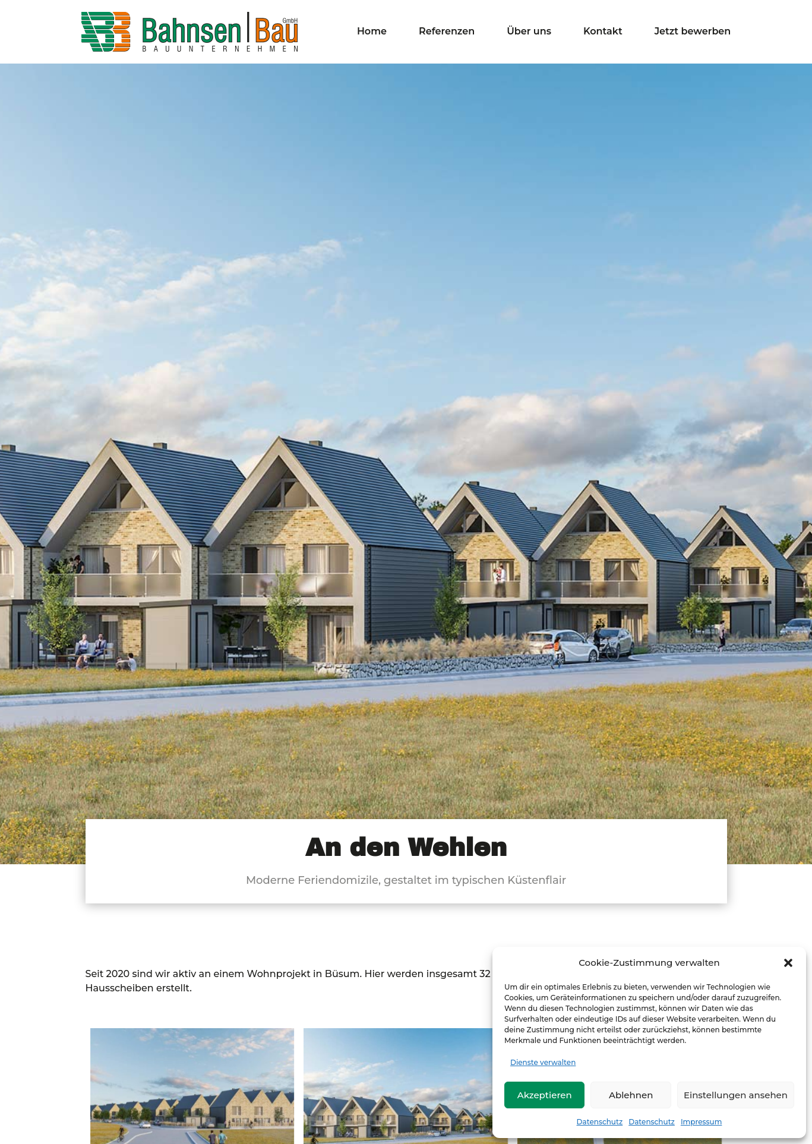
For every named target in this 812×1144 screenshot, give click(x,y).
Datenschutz (600, 1121)
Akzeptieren (544, 1095)
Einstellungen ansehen (736, 1095)
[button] (788, 963)
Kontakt (603, 32)
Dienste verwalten (543, 1062)
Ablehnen (631, 1095)
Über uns (529, 32)
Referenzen (447, 32)
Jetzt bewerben (693, 32)
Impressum (701, 1121)
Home (372, 32)
